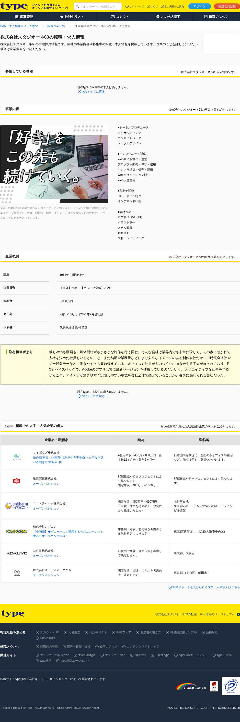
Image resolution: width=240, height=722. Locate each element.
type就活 (46, 660)
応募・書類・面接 (79, 646)
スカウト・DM (49, 632)
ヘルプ (154, 6)
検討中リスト (98, 632)
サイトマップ (136, 6)
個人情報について (45, 708)
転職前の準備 (49, 646)
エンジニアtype (115, 655)
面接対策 (212, 632)
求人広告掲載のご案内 (86, 708)
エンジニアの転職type (54, 655)
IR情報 (16, 708)
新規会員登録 (227, 6)
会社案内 (5, 708)
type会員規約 (64, 708)
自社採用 (28, 708)
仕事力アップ (108, 646)
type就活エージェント (75, 660)
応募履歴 (74, 632)
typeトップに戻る (93, 91)
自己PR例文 (48, 638)
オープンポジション (46, 483)
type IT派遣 (224, 655)
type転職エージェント (193, 655)
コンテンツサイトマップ (143, 646)
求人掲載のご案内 (174, 6)
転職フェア (123, 632)
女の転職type (87, 655)
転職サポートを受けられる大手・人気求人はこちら (206, 587)
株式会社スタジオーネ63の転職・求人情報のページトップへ (195, 614)
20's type (140, 655)
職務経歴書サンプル (183, 632)
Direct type (162, 655)
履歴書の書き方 (150, 632)
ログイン (200, 6)
